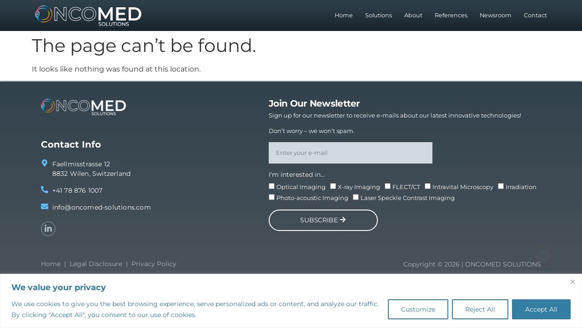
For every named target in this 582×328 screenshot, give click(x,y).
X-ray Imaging (359, 186)
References (451, 15)
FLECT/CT (406, 186)
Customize (418, 309)
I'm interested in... (297, 174)
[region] (291, 301)
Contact (535, 15)
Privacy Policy (153, 264)
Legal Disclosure (96, 264)
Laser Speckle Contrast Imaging (408, 197)
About (413, 15)
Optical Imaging (301, 186)
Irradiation (521, 186)
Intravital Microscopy (462, 186)
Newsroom (496, 15)
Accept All (541, 309)
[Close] (572, 281)
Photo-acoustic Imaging (312, 197)
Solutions (378, 15)
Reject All (480, 309)
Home (344, 15)
